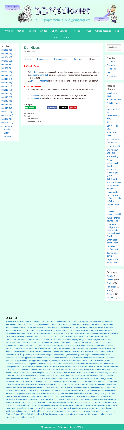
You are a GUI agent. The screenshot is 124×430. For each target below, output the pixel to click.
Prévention (47, 390)
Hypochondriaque (24, 361)
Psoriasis (56, 390)
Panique (31, 384)
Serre (94, 396)
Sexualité (9, 399)
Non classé (111, 287)
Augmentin (110, 327)
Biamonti (60, 330)
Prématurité (18, 390)
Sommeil (38, 399)
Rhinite (43, 394)
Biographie (42, 59)
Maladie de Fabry (87, 369)
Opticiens (66, 381)
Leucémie (114, 366)
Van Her (88, 414)
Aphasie (39, 327)
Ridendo (90, 393)
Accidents (17, 322)
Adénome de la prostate (66, 322)
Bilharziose (68, 330)
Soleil (32, 399)
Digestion (55, 342)
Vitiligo (17, 417)
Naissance (56, 379)
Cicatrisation (69, 336)
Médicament (46, 378)
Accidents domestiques (32, 321)
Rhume (83, 393)
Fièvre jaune (19, 351)
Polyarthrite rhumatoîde (66, 388)
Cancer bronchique (47, 333)
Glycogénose (65, 351)
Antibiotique (107, 324)
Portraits (75, 31)
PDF (117, 31)
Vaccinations (79, 414)
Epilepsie (64, 348)
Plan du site (112, 76)
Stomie (94, 399)
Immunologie (28, 364)
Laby (90, 367)
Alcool (92, 321)
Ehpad (44, 348)
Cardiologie (18, 336)
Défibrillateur (59, 345)
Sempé (89, 396)
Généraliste (108, 351)
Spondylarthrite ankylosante (74, 399)
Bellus (53, 330)
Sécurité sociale (86, 405)
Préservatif (37, 390)
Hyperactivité (105, 355)
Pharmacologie (12, 388)
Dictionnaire (46, 342)
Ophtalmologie (55, 381)
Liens (109, 72)
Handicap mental (32, 355)
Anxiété (32, 327)
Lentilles (106, 367)
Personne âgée (92, 384)
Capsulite (114, 333)
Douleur (102, 342)
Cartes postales (103, 31)
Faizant (98, 348)
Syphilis (59, 405)
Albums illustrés (59, 31)
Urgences (54, 414)
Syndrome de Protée (76, 402)
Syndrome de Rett (92, 402)
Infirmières (98, 363)
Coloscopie (88, 336)
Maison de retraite (50, 369)
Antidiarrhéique (12, 327)
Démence (89, 345)
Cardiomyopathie (30, 336)
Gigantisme (46, 351)
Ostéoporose (111, 381)
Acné (44, 322)
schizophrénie (41, 396)
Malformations (77, 373)
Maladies (57, 373)
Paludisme (14, 384)
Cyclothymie (81, 340)
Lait (93, 367)
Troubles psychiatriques (94, 411)
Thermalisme (31, 408)
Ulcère (34, 414)
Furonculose (29, 351)
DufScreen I (35, 95)
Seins (83, 396)
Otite (8, 384)
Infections (73, 364)
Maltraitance (89, 373)
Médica (36, 379)
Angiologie (67, 324)
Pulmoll (85, 390)
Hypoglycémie (50, 361)
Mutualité (51, 375)
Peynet (102, 384)
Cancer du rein (79, 333)
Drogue (109, 342)
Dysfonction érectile (37, 345)
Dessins (32, 31)
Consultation (22, 340)
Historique (111, 69)
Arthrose (71, 327)
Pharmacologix (113, 156)
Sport (88, 399)
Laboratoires (81, 367)
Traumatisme (16, 411)
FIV (12, 351)
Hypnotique (109, 358)
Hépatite (72, 361)
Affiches (9, 31)
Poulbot (79, 388)
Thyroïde (41, 408)
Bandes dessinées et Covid (112, 163)
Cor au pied (44, 340)
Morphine (12, 375)
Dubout (22, 345)
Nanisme (64, 379)
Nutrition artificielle (21, 381)
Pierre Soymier (29, 388)
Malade (62, 369)
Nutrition (9, 381)
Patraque (66, 384)
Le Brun (99, 366)
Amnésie (42, 324)
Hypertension (48, 357)
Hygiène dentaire (92, 355)
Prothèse (9, 390)
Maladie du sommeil (24, 373)
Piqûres (43, 388)
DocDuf (33, 72)
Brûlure (17, 333)
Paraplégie (39, 384)
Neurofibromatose (89, 379)
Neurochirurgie (75, 379)
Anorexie (75, 324)
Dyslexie (49, 345)
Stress (100, 399)
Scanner (32, 396)
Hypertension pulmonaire (93, 358)
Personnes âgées (78, 384)
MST (32, 375)
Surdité (113, 399)
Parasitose (48, 384)
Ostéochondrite (88, 381)
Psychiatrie (77, 390)
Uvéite (70, 414)
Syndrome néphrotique (45, 405)
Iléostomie (10, 364)
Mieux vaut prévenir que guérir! (112, 173)
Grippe (79, 351)
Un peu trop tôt (113, 146)
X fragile (31, 417)
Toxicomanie (72, 408)
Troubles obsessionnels (73, 411)
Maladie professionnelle (43, 373)
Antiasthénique (95, 324)
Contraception (33, 339)
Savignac (24, 396)
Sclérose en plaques (56, 396)
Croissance (60, 340)
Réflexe (112, 394)
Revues (87, 31)
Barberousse (44, 330)
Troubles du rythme (55, 411)
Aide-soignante (82, 322)
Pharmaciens (111, 384)
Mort (18, 375)
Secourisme (70, 396)
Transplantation (93, 408)
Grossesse (87, 351)
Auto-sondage (19, 330)
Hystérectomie (62, 361)
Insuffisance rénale (22, 367)
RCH (110, 390)
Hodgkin (49, 355)
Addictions (51, 322)
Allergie (18, 324)
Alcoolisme (99, 322)
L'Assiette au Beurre (57, 366)
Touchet (59, 408)
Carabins (9, 336)
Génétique (10, 355)
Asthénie (95, 327)
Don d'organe (75, 342)
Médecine (91, 375)
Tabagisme (10, 408)
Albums (20, 31)
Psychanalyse (66, 390)
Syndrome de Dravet (36, 402)
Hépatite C (90, 361)
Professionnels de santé (98, 388)
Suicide (107, 399)
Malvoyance (99, 373)
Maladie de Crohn (72, 369)
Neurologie (101, 379)
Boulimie (92, 330)
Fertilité (104, 348)
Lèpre (40, 369)
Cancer (36, 333)
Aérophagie (34, 330)
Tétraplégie (26, 414)
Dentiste (103, 340)
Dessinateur (11, 342)
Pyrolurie (92, 390)
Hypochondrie (38, 361)
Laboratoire (71, 367)
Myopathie (59, 375)
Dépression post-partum (16, 348)
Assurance (79, 327)
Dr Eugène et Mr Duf (39, 75)
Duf (28, 116)
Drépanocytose (12, 345)
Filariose (111, 348)
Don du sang (86, 342)
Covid (52, 339)
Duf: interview (32, 119)
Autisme (9, 330)
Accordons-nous (114, 122)
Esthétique (90, 348)
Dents (109, 340)
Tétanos (17, 414)
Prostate (111, 388)
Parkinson (58, 384)
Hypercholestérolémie (33, 358)
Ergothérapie (73, 348)
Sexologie (101, 396)
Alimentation (110, 322)
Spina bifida (57, 399)
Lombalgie (23, 369)
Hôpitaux (106, 361)
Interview (78, 59)
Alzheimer (26, 324)
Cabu (30, 333)
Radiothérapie (102, 390)
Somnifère (47, 399)
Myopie (68, 375)
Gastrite (38, 351)
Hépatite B (81, 361)
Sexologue (110, 396)
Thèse (48, 408)
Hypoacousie (11, 361)
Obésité (33, 381)
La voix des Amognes (39, 81)
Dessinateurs (21, 342)
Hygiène (80, 355)
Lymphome (32, 369)
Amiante (34, 324)
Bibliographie (60, 59)
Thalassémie (20, 408)
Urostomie (63, 414)
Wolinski (24, 417)
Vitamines (10, 417)
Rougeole (98, 394)
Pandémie (23, 384)
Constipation (11, 340)
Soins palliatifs (24, 399)
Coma (106, 336)
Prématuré (28, 390)
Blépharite (85, 330)
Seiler (77, 396)
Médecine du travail (104, 375)
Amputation (51, 324)
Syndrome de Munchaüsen (56, 402)
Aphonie (47, 327)
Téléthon (9, 414)
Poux (85, 387)
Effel (40, 348)
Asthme (87, 327)
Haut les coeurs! (114, 99)
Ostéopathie (100, 381)
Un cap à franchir (114, 139)
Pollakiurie (51, 388)
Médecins (28, 378)
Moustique (25, 375)
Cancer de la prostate (64, 333)
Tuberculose (110, 411)
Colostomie (98, 336)
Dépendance (99, 345)
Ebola (28, 348)
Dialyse (37, 342)
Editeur (34, 348)
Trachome (82, 408)
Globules (55, 351)
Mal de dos (66, 373)
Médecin (83, 375)
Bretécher (101, 330)
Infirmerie (81, 364)
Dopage (95, 342)
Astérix (102, 327)
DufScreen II (35, 98)
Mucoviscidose (41, 375)
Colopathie (78, 336)
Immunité (19, 364)
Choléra (60, 336)
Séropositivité (100, 405)
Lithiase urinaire (12, 369)
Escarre (82, 348)
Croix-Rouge (70, 340)
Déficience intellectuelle (75, 345)
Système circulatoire (71, 405)
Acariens (9, 322)
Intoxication (35, 367)
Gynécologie (97, 351)
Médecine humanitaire (15, 379)
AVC (27, 330)
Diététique (64, 342)
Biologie (77, 330)
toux (65, 408)
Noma (109, 379)
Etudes (43, 31)
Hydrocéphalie (71, 355)
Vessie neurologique (100, 414)
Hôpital (98, 360)
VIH (110, 414)
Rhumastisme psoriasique (57, 394)
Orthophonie (75, 381)
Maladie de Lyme (102, 369)
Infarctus (64, 364)
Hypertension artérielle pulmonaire (69, 358)
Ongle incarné (43, 381)
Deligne (96, 340)
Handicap (19, 354)
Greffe (73, 351)
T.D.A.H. (109, 405)
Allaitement (10, 324)
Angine (59, 324)
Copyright (111, 65)
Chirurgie (52, 336)
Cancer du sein (92, 333)
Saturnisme (15, 396)
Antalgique (84, 324)
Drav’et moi (112, 143)
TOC (53, 408)
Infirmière (90, 364)
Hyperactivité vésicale (15, 358)
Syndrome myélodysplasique (24, 405)
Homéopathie (58, 355)
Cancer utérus (104, 333)
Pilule (37, 387)
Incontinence (39, 363)
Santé (8, 396)
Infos (56, 37)
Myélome (75, 375)
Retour (28, 59)
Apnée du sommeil (59, 327)
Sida (15, 399)
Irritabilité (44, 367)
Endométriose (54, 348)
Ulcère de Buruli (43, 414)
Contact (66, 37)
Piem (20, 388)
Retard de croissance (31, 394)
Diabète (30, 342)
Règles (105, 394)
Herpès (42, 355)
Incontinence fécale (53, 364)
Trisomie (26, 411)
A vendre (111, 61)
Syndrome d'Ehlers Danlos (17, 402)
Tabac (115, 405)
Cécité (89, 339)
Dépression (109, 345)
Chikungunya (43, 336)
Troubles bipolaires (38, 411)
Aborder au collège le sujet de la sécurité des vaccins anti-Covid (114, 230)
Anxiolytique (24, 327)
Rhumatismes (74, 394)
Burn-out (24, 333)
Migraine (108, 373)
